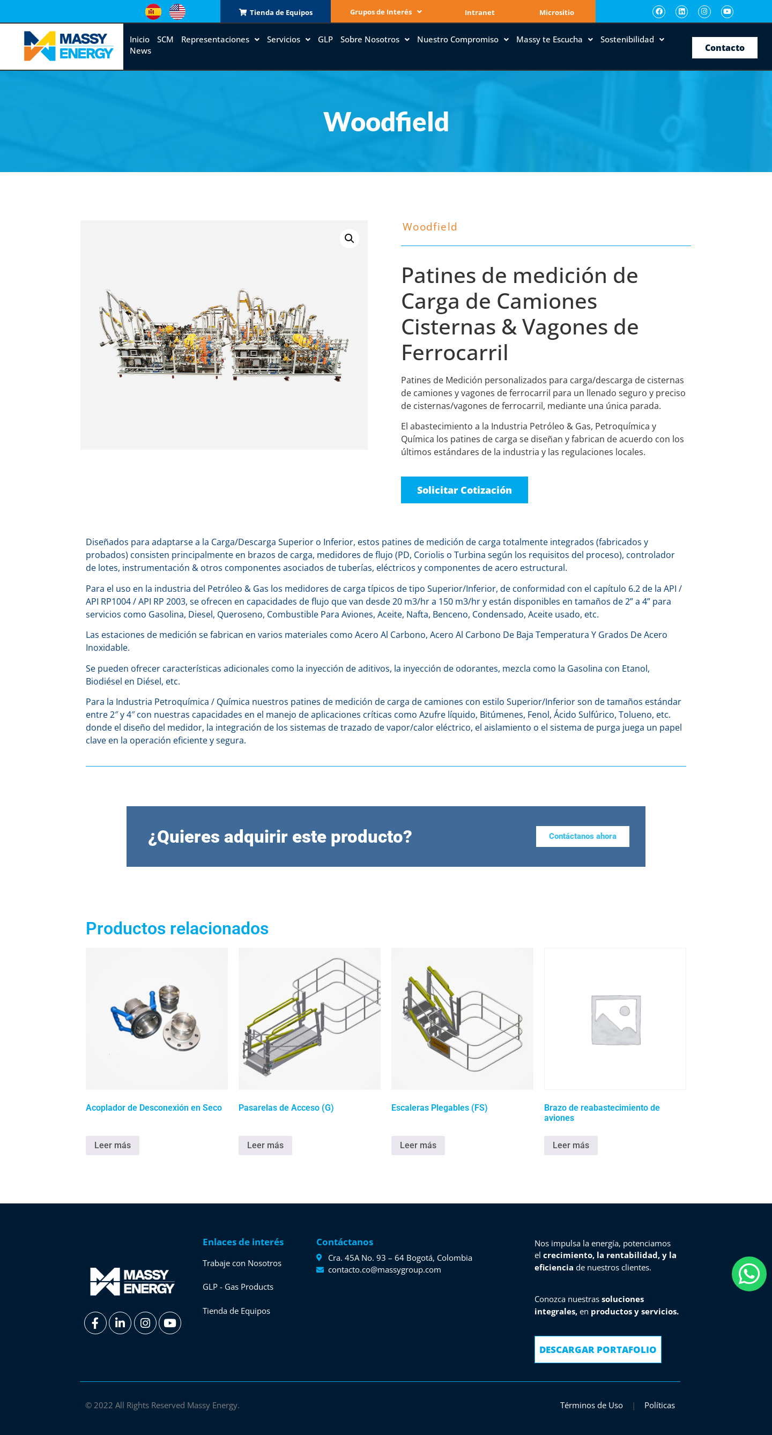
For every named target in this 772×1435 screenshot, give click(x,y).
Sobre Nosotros (375, 39)
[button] (349, 238)
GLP (325, 39)
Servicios (288, 39)
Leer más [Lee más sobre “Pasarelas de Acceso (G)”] (265, 1145)
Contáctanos (344, 1242)
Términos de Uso (591, 1405)
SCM (165, 39)
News (140, 50)
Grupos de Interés (386, 12)
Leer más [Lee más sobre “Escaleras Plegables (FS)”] (418, 1145)
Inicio (140, 39)
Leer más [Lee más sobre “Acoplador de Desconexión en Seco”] (112, 1145)
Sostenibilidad (632, 39)
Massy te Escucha (554, 39)
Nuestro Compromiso (463, 39)
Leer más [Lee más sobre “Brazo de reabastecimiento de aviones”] (571, 1145)
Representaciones (220, 39)
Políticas (659, 1405)
